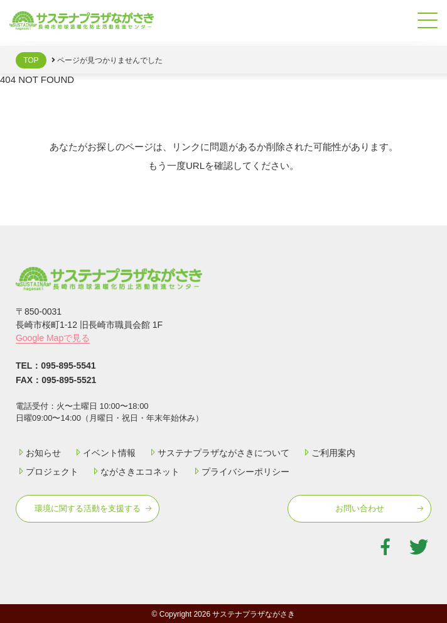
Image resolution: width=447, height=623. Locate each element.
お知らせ (38, 453)
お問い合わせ (359, 508)
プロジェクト (47, 472)
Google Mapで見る (53, 338)
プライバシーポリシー (240, 472)
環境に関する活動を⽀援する (88, 508)
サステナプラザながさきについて (218, 453)
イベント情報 (104, 453)
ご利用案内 (328, 453)
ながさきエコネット (135, 472)
